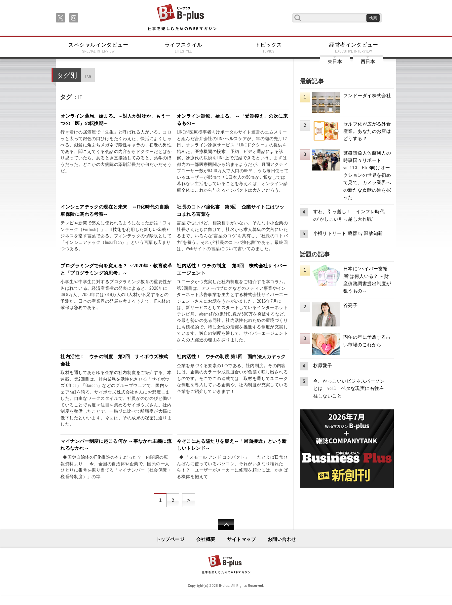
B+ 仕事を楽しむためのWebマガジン (182, 17)
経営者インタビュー (353, 47)
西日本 (368, 61)
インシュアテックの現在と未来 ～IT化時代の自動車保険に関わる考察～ (114, 210)
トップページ (170, 539)
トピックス (268, 47)
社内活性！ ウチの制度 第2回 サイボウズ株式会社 (114, 360)
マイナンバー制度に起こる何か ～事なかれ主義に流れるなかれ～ (115, 444)
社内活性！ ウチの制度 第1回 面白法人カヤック (231, 356)
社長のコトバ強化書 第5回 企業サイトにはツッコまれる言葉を (230, 210)
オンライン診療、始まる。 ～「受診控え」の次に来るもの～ (232, 119)
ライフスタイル (183, 47)
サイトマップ (241, 539)
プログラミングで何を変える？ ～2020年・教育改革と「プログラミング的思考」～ (116, 269)
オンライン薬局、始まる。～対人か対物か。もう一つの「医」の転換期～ (115, 119)
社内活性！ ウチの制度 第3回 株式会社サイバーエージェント (232, 269)
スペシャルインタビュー (98, 47)
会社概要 (205, 539)
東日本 (335, 61)
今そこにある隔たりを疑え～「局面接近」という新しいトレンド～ (231, 444)
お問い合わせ (282, 539)
